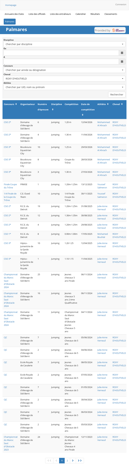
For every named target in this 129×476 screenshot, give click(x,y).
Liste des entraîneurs (60, 13)
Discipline (9, 39)
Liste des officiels (37, 13)
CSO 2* (7, 122)
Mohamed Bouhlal (102, 235)
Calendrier (81, 13)
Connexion (120, 4)
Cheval (7, 74)
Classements (110, 13)
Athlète (7, 82)
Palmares (9, 21)
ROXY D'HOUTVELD (119, 124)
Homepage (10, 5)
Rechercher (116, 94)
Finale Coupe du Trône (10, 186)
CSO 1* (7, 233)
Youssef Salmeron (102, 186)
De (5, 48)
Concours (8, 65)
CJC (5, 337)
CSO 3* (7, 147)
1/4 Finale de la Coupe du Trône (10, 196)
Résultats (95, 13)
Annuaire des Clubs (14, 13)
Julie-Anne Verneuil (102, 208)
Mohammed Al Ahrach (103, 124)
